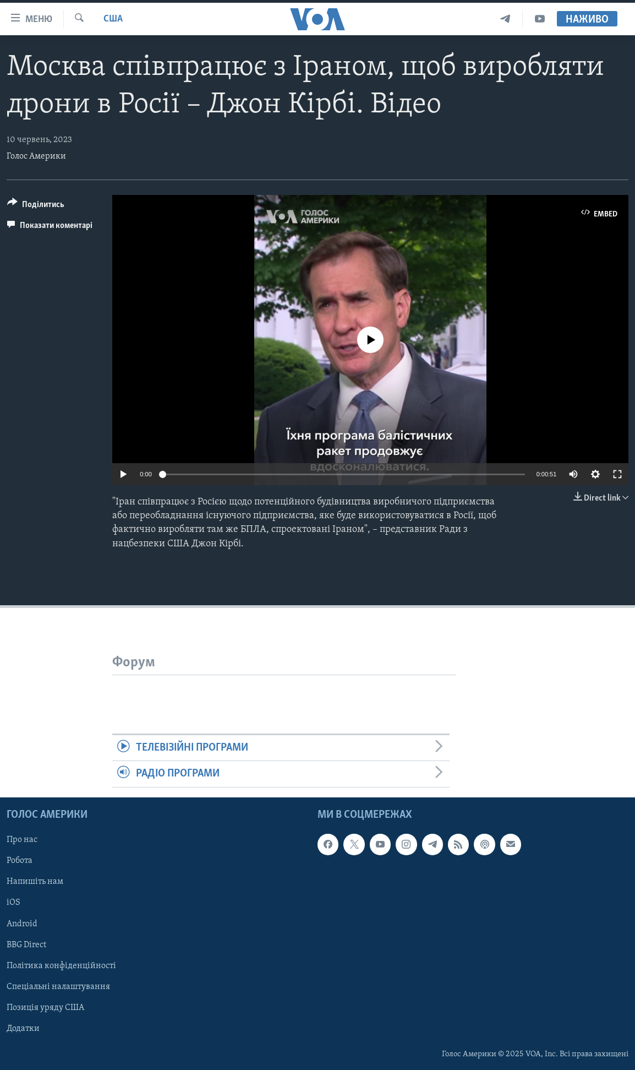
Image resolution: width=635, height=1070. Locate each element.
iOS (13, 902)
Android (22, 923)
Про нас (22, 839)
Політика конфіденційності (61, 965)
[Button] (35, 206)
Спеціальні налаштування (58, 986)
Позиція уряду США (45, 1007)
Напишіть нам (35, 881)
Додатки (23, 1028)
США (113, 19)
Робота (19, 860)
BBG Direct (26, 944)
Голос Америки (36, 156)
